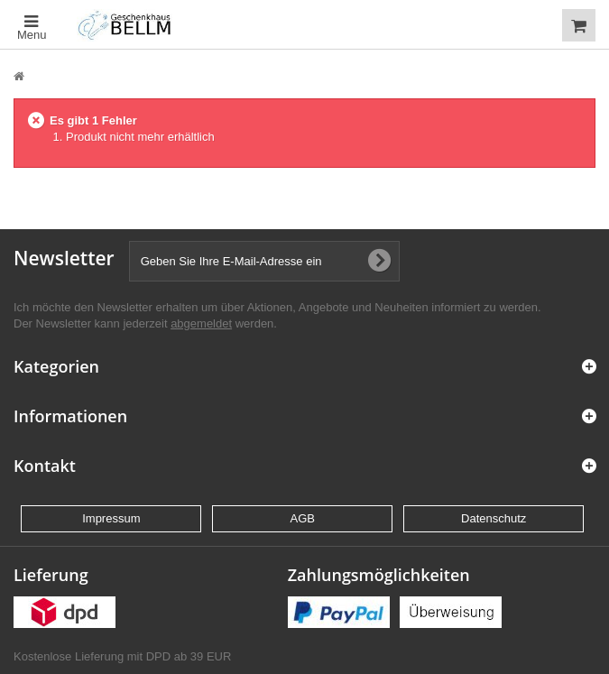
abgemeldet (201, 323)
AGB (303, 518)
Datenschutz (493, 518)
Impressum (111, 518)
